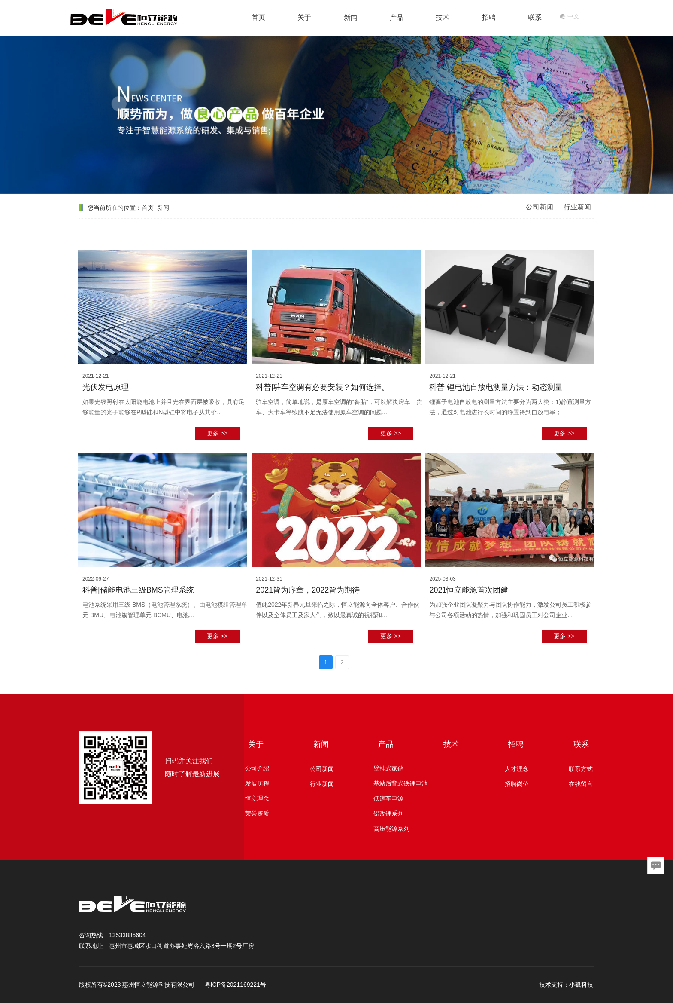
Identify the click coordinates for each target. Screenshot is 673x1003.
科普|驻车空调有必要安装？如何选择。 (322, 387)
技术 (442, 17)
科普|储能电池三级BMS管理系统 (138, 590)
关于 (304, 17)
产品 (396, 17)
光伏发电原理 (105, 387)
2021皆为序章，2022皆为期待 (308, 590)
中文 (569, 16)
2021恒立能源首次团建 (468, 590)
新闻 (351, 17)
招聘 (489, 17)
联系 (535, 17)
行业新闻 (577, 207)
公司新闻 (539, 207)
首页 (258, 17)
